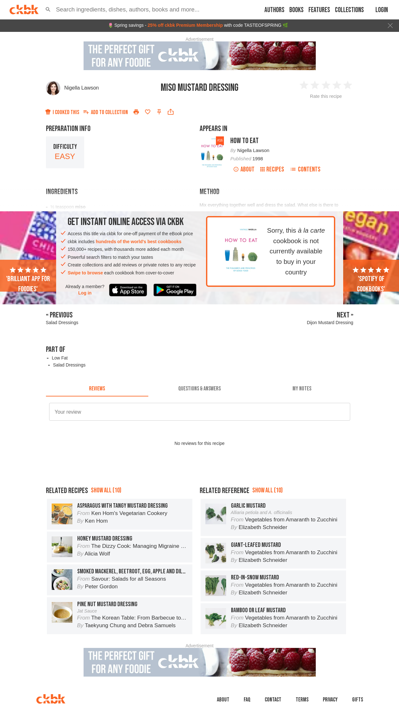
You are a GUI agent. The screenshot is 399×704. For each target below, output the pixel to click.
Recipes (272, 169)
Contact (273, 699)
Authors (274, 10)
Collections (349, 10)
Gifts (357, 699)
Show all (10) (106, 490)
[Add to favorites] (147, 112)
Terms (302, 699)
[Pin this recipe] (159, 112)
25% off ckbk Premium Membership (185, 25)
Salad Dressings (69, 364)
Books (296, 10)
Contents (305, 169)
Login (381, 10)
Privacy (330, 699)
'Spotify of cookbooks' (371, 280)
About (244, 169)
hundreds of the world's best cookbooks (138, 241)
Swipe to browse (85, 272)
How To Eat (244, 140)
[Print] (136, 112)
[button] (48, 9)
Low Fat (60, 357)
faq (247, 699)
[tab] (97, 388)
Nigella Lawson (81, 88)
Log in (85, 292)
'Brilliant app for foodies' (28, 280)
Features (319, 10)
